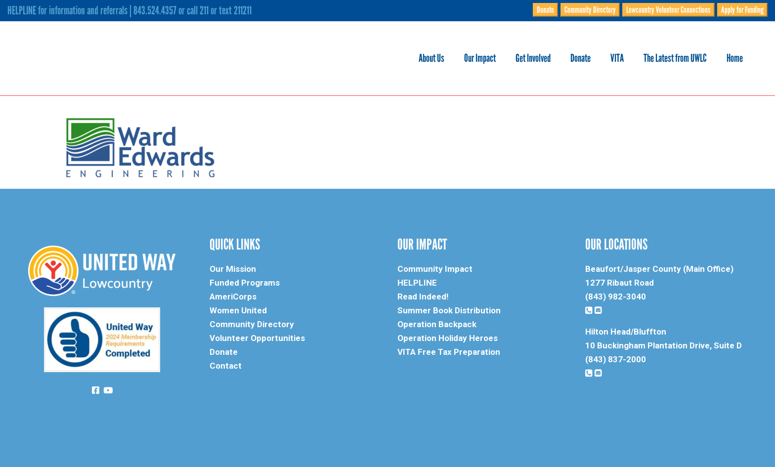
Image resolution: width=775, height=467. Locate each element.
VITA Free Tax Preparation (448, 352)
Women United (238, 310)
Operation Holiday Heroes (447, 338)
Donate (545, 9)
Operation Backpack (436, 324)
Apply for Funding (742, 9)
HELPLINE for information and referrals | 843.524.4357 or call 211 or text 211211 (129, 10)
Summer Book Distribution (449, 310)
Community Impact (435, 269)
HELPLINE (417, 283)
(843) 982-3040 (615, 296)
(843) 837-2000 (615, 359)
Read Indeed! (423, 296)
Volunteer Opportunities (257, 338)
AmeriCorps (233, 296)
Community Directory (590, 9)
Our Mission (233, 269)
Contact (226, 366)
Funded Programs (245, 283)
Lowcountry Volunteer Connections (668, 9)
